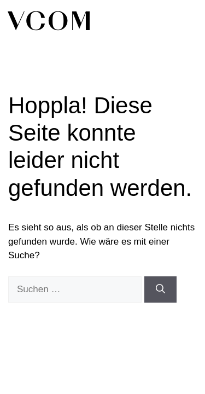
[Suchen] (160, 289)
